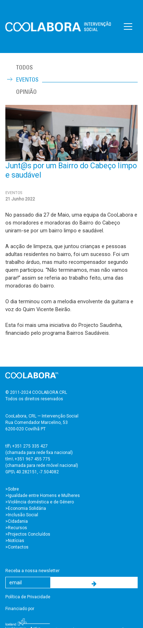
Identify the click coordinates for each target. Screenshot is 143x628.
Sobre (13, 489)
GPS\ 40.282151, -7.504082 (32, 471)
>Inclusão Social (21, 514)
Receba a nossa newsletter (32, 570)
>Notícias (14, 540)
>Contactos (17, 547)
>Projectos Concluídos (27, 534)
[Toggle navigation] (128, 26)
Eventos (27, 79)
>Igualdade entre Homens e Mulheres (42, 495)
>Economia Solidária (25, 508)
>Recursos (16, 527)
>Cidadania (16, 521)
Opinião (26, 91)
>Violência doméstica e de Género (39, 501)
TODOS (24, 67)
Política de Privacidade (27, 596)
